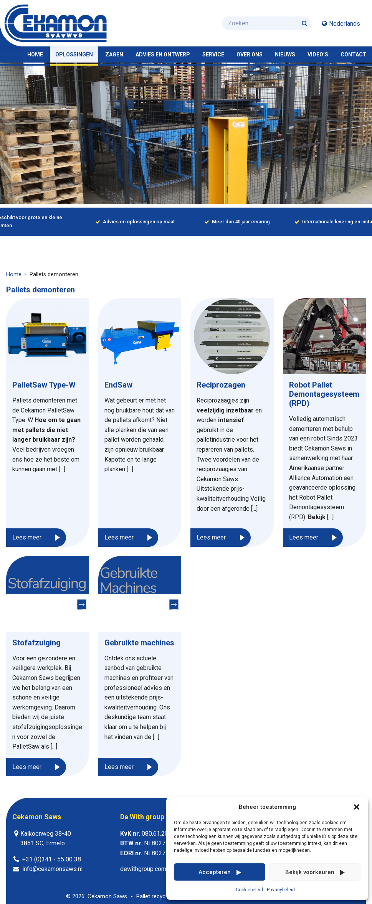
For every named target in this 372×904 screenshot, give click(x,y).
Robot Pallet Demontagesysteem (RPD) (324, 394)
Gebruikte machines (139, 642)
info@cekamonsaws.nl (52, 869)
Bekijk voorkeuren (309, 872)
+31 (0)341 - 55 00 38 (51, 859)
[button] (356, 807)
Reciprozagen (221, 384)
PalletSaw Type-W (44, 384)
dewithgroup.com (143, 869)
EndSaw (118, 384)
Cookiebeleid (249, 889)
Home (13, 274)
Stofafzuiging (36, 642)
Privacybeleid (281, 889)
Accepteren (214, 872)
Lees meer (26, 537)
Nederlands (344, 23)
